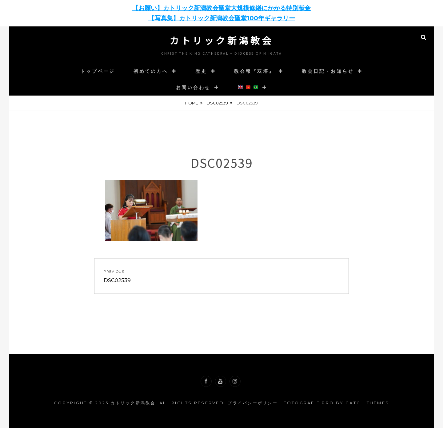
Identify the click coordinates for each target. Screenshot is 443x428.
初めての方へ (151, 71)
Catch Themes (367, 402)
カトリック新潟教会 (221, 40)
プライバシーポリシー (253, 402)
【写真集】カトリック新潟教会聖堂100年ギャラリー (221, 18)
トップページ (97, 71)
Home (191, 102)
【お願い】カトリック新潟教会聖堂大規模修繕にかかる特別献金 (221, 8)
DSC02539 (217, 102)
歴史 (201, 71)
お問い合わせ (193, 87)
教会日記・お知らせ (328, 71)
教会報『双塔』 (254, 71)
